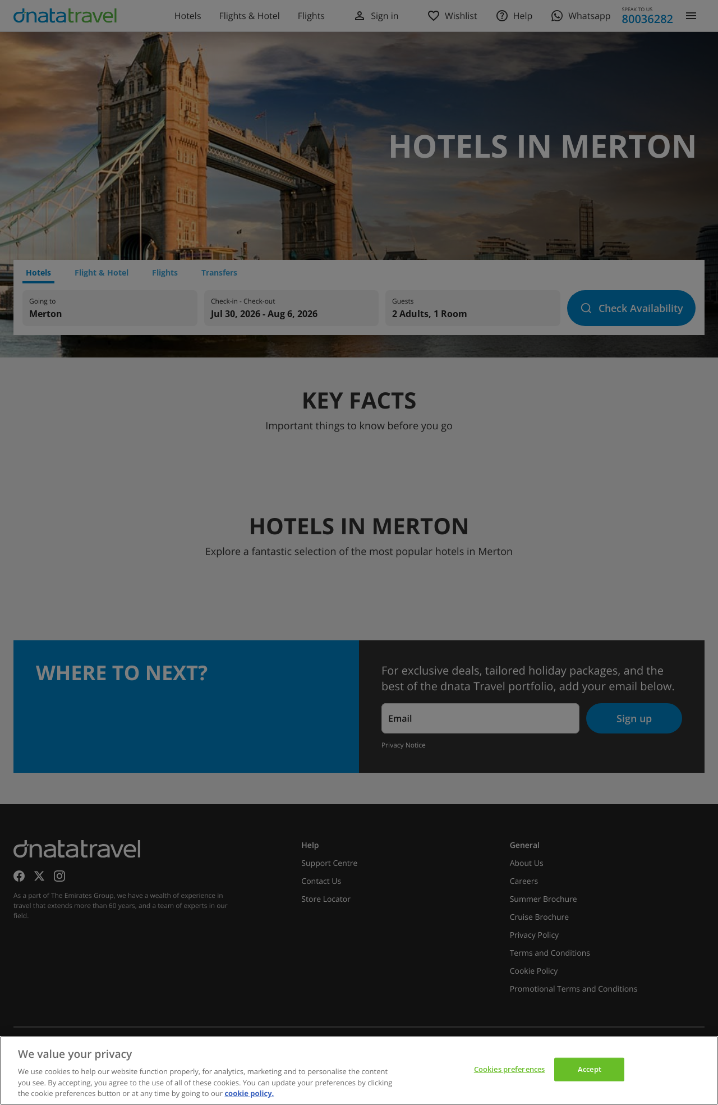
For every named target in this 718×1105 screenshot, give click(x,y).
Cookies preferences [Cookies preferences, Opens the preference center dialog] (509, 1069)
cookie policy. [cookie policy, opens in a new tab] (249, 1093)
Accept (589, 1069)
